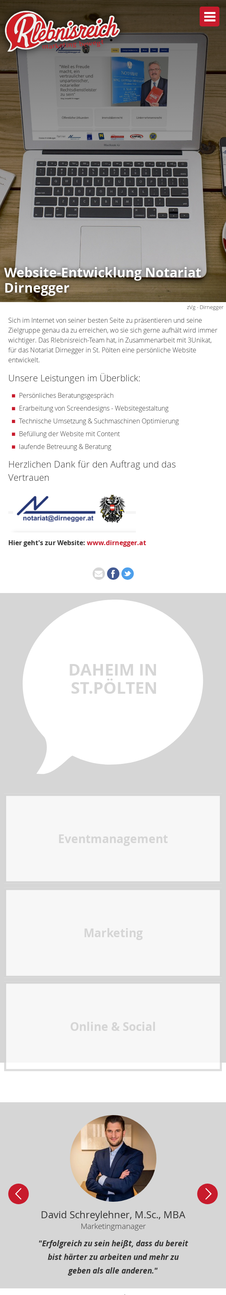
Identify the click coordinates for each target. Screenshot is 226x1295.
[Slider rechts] (207, 1194)
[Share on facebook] (113, 573)
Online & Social (113, 1075)
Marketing (113, 981)
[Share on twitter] (127, 573)
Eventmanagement (113, 887)
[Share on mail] (99, 573)
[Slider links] (18, 1194)
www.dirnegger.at (116, 542)
